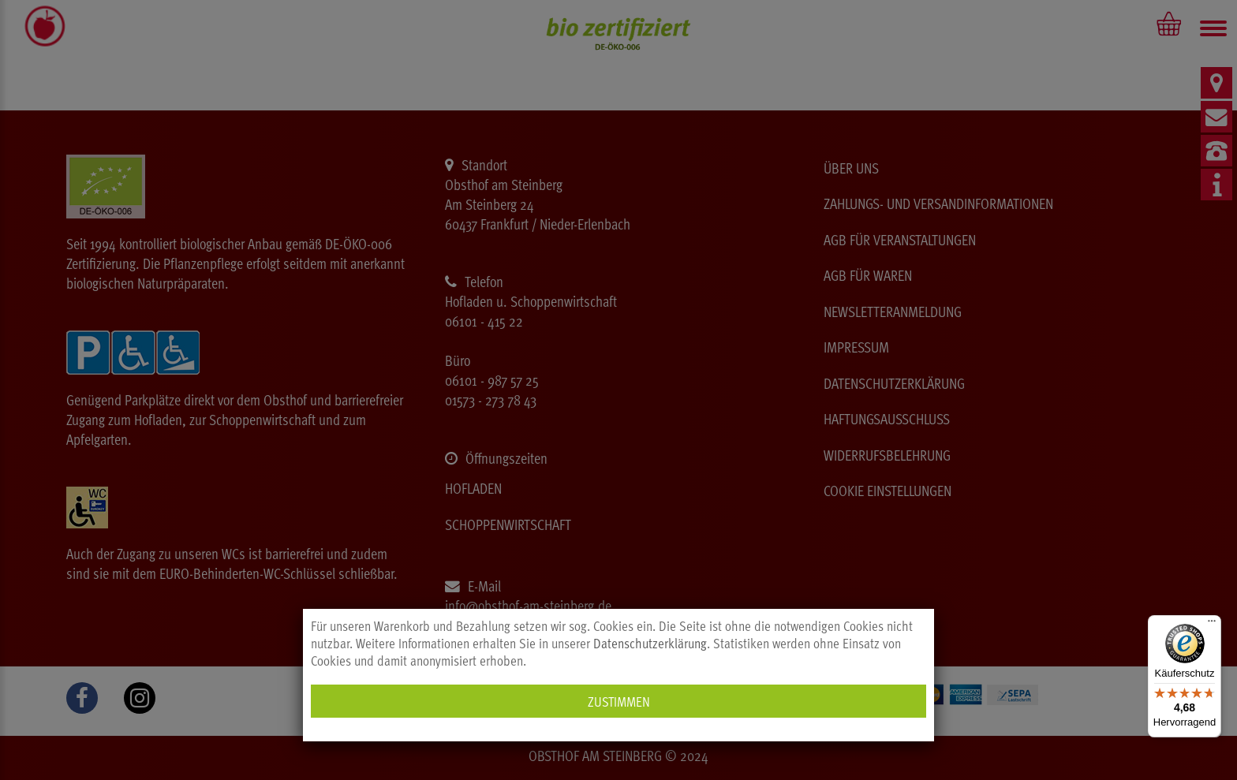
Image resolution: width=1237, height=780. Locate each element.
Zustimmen (619, 701)
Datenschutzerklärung (650, 642)
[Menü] (1211, 624)
